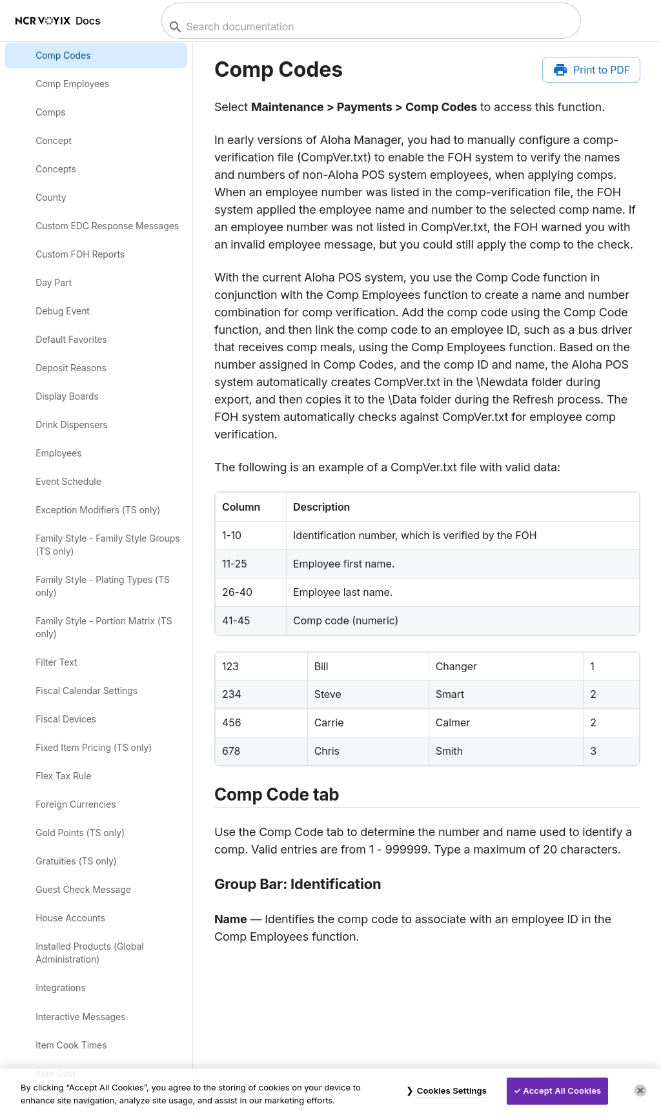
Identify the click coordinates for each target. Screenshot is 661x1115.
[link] (96, 55)
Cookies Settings (452, 1090)
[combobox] (369, 27)
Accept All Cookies (562, 1090)
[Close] (640, 1090)
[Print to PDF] (591, 70)
